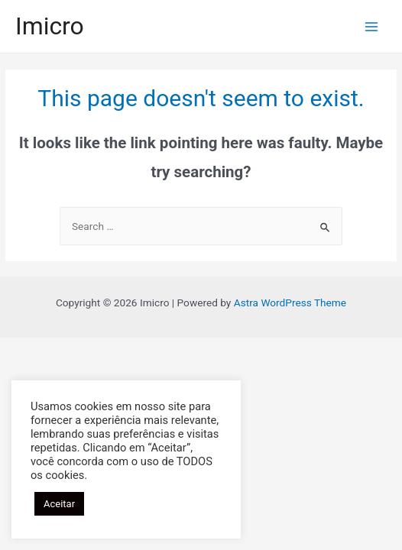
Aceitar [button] (59, 504)
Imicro (49, 25)
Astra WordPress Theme (290, 302)
